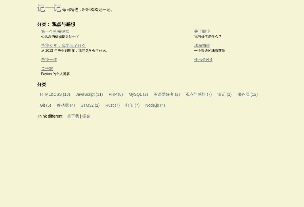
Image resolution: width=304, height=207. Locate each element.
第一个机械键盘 (55, 31)
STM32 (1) (90, 105)
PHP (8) (116, 94)
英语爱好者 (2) (167, 94)
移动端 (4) (66, 105)
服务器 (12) (247, 94)
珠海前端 (202, 45)
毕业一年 (49, 59)
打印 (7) (132, 105)
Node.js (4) (155, 105)
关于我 (47, 68)
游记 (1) (224, 94)
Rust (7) (113, 105)
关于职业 (202, 31)
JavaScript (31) (89, 94)
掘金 (86, 116)
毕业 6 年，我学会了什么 (63, 45)
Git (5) (45, 105)
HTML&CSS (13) (55, 94)
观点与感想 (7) (199, 94)
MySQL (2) (138, 94)
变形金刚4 (203, 59)
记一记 (49, 8)
